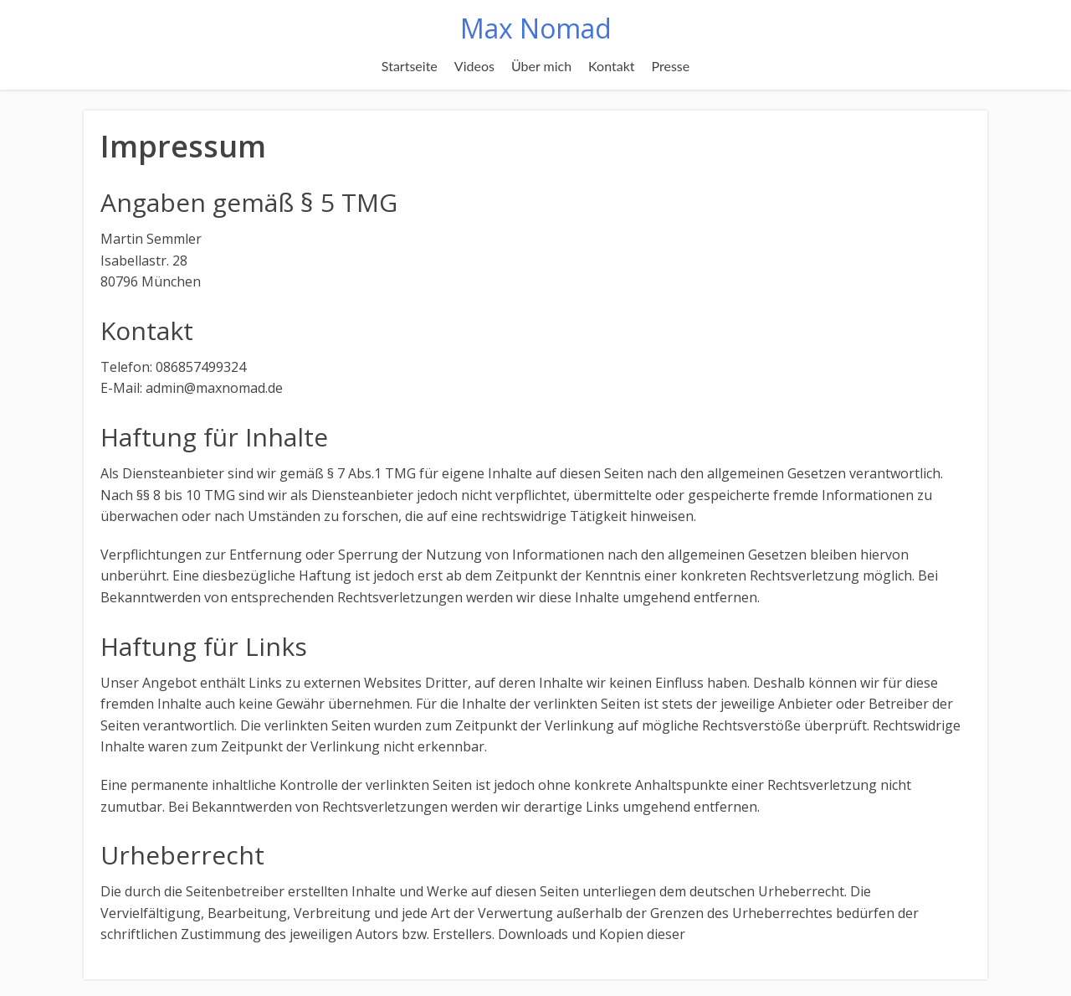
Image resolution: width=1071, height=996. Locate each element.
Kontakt (611, 66)
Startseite (410, 66)
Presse (671, 66)
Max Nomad (536, 28)
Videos (474, 66)
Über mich (541, 66)
